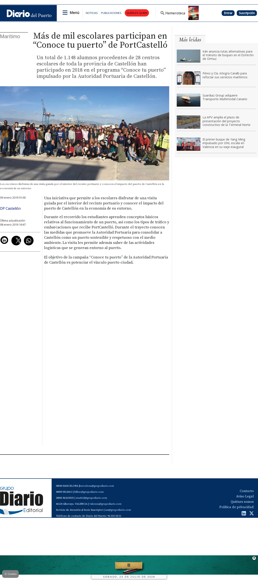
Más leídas (190, 39)
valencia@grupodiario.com (105, 504)
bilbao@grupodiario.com (89, 492)
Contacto (247, 491)
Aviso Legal (245, 496)
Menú (74, 12)
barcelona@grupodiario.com (97, 486)
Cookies (10, 573)
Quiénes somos (242, 502)
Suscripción (247, 13)
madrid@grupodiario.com (91, 498)
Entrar (228, 13)
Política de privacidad (236, 507)
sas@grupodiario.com (118, 510)
